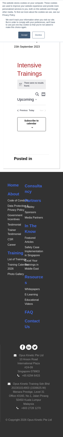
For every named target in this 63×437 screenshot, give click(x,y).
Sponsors (30, 212)
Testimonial (14, 224)
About (13, 194)
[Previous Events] (22, 110)
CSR (10, 239)
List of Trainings (17, 259)
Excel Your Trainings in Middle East (32, 264)
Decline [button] (38, 35)
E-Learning (31, 294)
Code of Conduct (18, 200)
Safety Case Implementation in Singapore (34, 251)
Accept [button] (24, 35)
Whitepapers (32, 289)
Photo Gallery (16, 274)
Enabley (29, 206)
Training (15, 253)
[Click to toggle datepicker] (27, 99)
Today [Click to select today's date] (31, 110)
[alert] (31, 84)
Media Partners (34, 217)
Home (13, 185)
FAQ (29, 312)
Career (12, 244)
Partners (33, 200)
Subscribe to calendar (31, 122)
